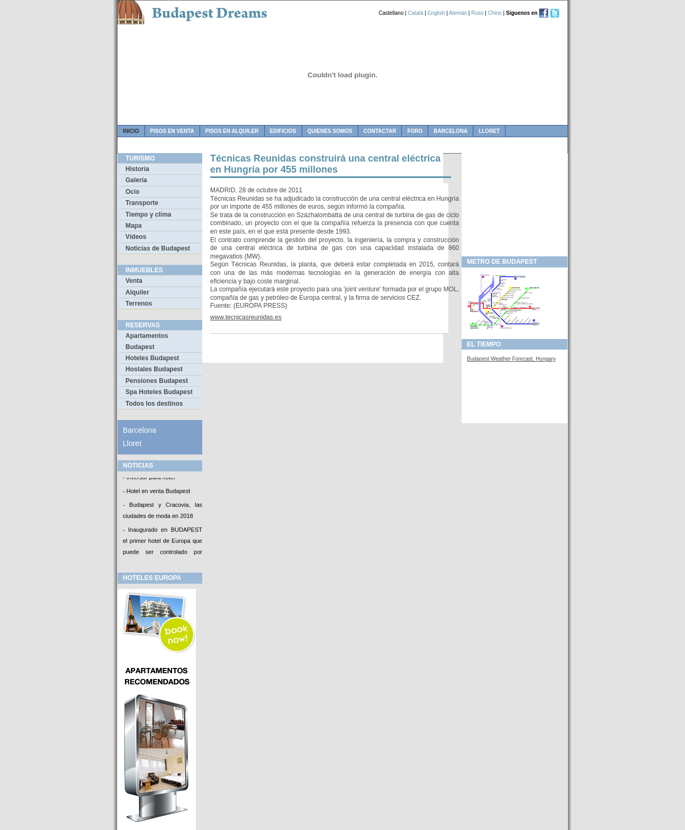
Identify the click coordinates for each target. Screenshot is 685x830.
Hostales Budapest (154, 369)
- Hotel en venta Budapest (156, 491)
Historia (137, 169)
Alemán (458, 13)
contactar (380, 131)
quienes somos (330, 131)
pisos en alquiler (232, 131)
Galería (136, 180)
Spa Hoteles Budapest (159, 392)
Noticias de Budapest (157, 248)
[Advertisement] (514, 201)
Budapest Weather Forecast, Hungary (511, 359)
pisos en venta (172, 131)
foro (414, 131)
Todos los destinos (154, 403)
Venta (133, 280)
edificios (283, 131)
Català (415, 13)
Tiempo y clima (148, 214)
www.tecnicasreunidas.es (246, 317)
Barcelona (450, 131)
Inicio (131, 131)
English (436, 13)
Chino (495, 13)
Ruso (477, 13)
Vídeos (135, 236)
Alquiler (137, 292)
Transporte (141, 203)
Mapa (133, 225)
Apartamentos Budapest (146, 341)
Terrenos (138, 303)
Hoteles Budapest (152, 358)
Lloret (489, 131)
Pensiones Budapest (156, 381)
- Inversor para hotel (149, 478)
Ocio (132, 191)
